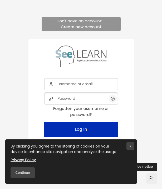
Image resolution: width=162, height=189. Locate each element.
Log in (81, 129)
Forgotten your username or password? (81, 111)
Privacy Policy (23, 159)
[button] (151, 178)
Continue (22, 172)
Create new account (81, 27)
